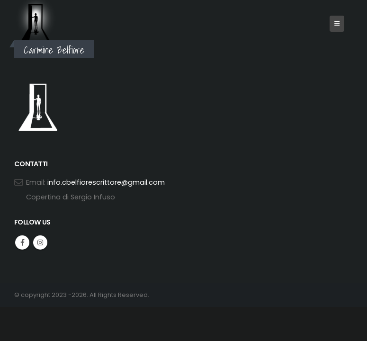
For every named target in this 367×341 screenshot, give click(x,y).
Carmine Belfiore (54, 50)
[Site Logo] (35, 21)
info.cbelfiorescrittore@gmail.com (106, 182)
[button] (337, 24)
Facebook (22, 242)
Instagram (40, 242)
